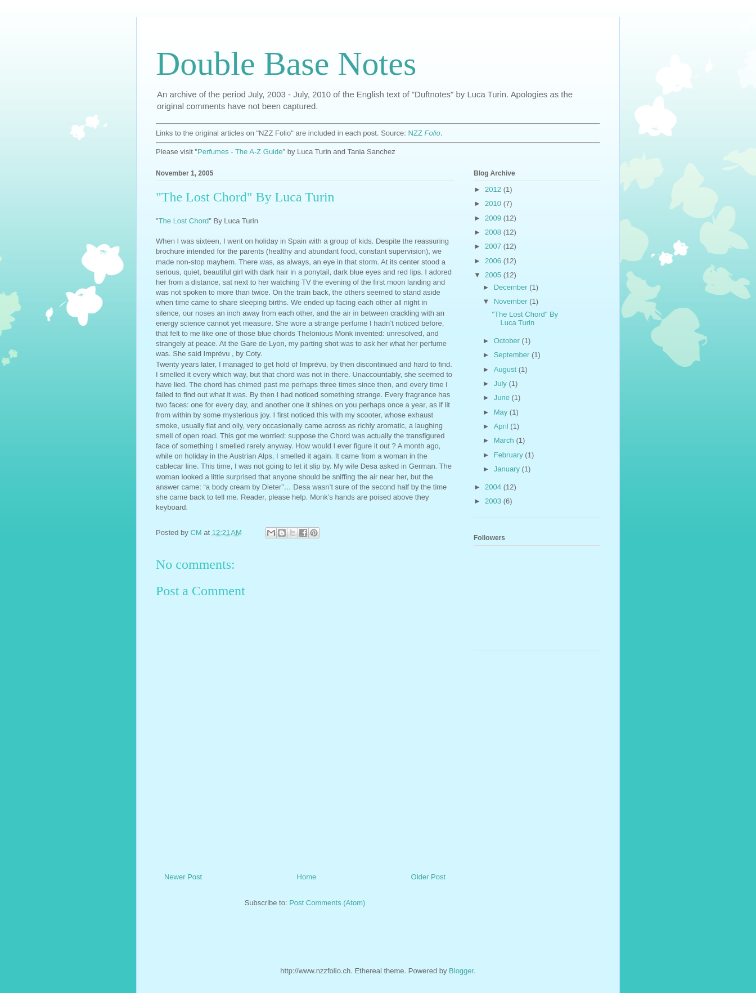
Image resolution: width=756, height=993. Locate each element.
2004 (494, 487)
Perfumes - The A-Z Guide (240, 151)
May (502, 412)
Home (307, 877)
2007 (494, 246)
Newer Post (183, 877)
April (502, 426)
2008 (494, 232)
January (508, 469)
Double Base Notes (286, 63)
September (513, 355)
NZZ (424, 133)
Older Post (428, 877)
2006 (494, 261)
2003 (494, 501)
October (508, 340)
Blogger (461, 971)
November (512, 301)
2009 (494, 218)
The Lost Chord (184, 221)
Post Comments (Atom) (327, 902)
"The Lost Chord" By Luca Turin (525, 318)
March (505, 440)
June (503, 397)
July (501, 383)
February (509, 455)
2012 (494, 189)
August (506, 369)
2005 (494, 275)
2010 (494, 203)
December (512, 287)
